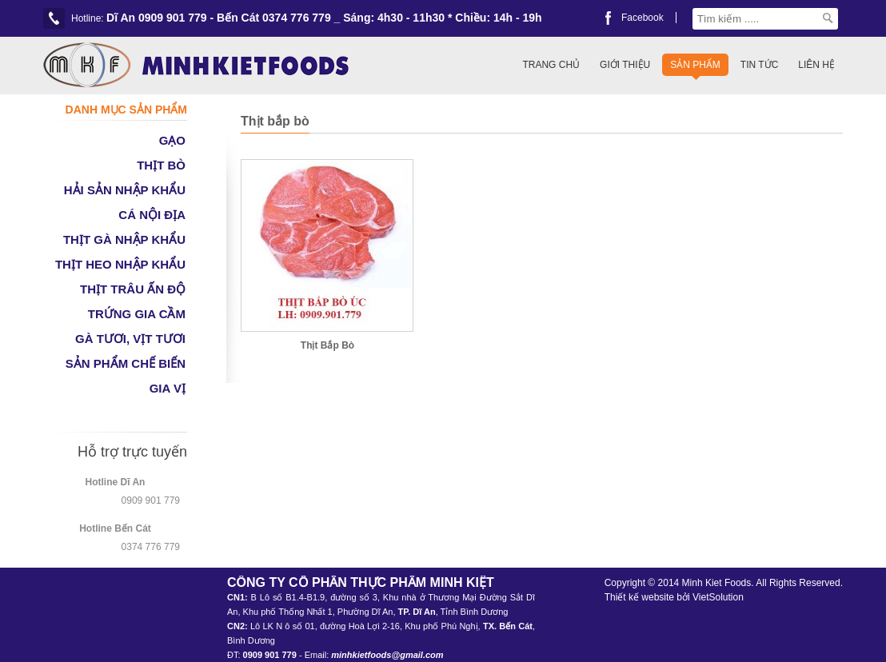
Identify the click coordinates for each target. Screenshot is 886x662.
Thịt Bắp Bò (327, 345)
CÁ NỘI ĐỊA (152, 214)
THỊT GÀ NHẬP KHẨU (124, 239)
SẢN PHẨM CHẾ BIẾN (126, 363)
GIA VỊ (168, 388)
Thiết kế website (639, 597)
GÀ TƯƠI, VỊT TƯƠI (130, 338)
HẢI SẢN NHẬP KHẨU (125, 190)
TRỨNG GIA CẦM (137, 314)
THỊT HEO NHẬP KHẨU (120, 264)
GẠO (172, 140)
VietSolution (718, 597)
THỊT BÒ (161, 165)
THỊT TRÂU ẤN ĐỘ (133, 289)
